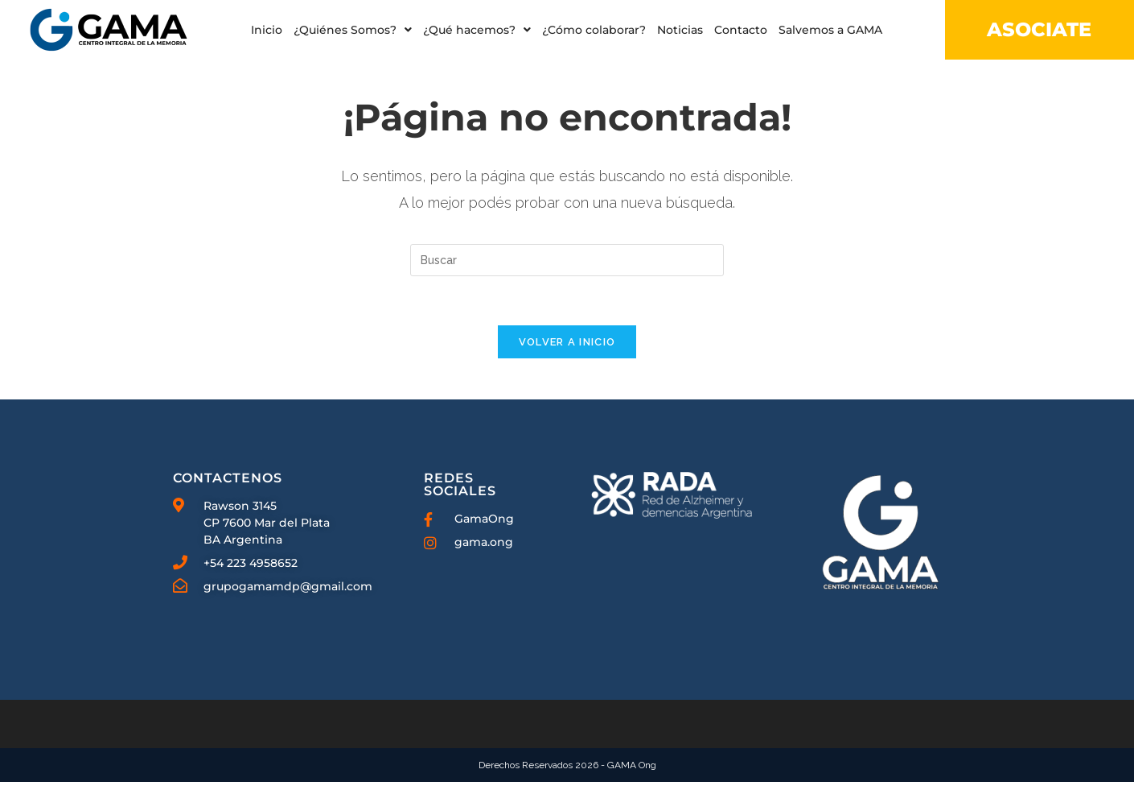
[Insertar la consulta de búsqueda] (567, 268)
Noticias (680, 30)
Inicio (266, 30)
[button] (352, 30)
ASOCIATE (1039, 29)
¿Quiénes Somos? (353, 30)
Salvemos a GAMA (830, 30)
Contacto (740, 30)
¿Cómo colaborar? (594, 30)
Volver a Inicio (567, 350)
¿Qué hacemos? (477, 30)
